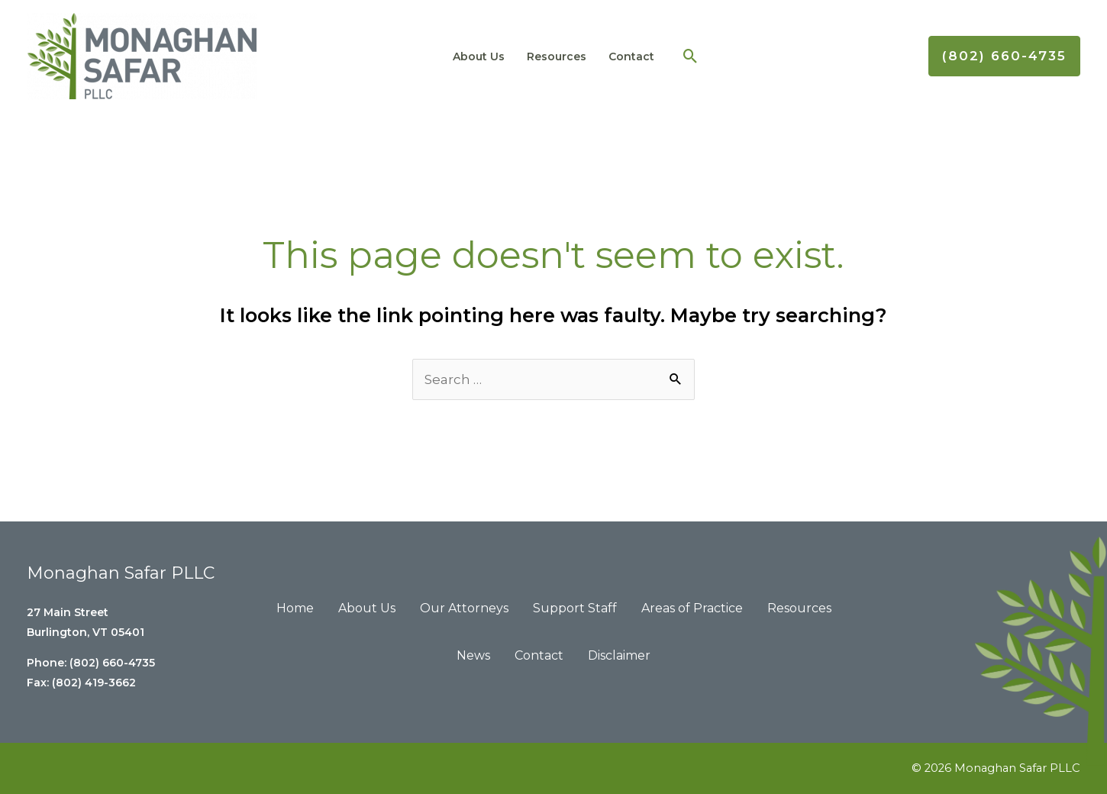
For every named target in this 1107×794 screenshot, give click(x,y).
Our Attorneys (464, 608)
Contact (622, 56)
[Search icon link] (677, 56)
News (473, 655)
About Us (486, 56)
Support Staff (575, 608)
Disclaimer (619, 655)
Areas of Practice (692, 608)
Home (295, 608)
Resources (556, 56)
